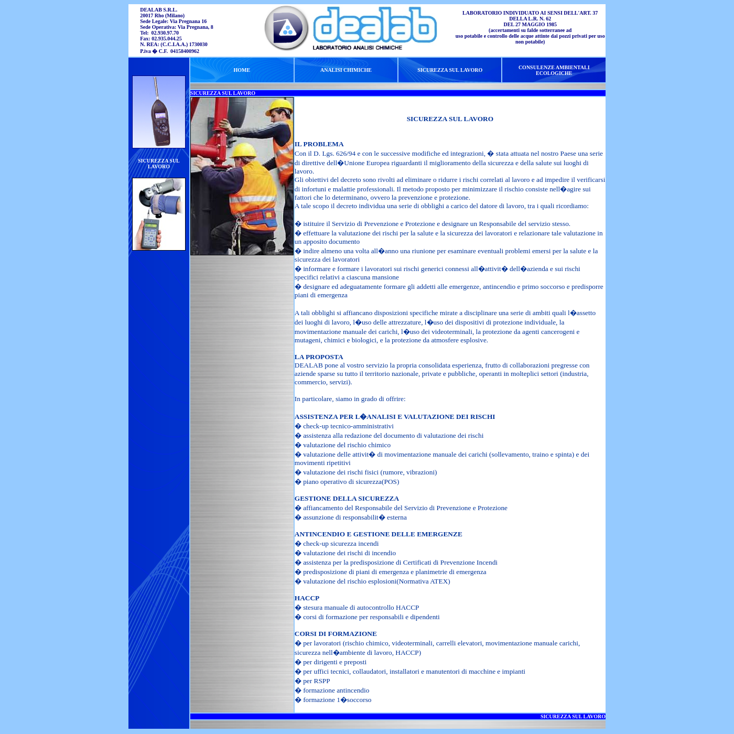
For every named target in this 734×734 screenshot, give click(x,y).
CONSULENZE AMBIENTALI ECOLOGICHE (554, 70)
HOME (241, 70)
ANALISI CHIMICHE (346, 70)
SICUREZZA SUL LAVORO (159, 163)
